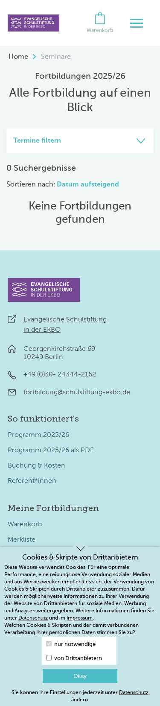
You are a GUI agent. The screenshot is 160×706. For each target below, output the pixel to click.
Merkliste (21, 540)
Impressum (80, 618)
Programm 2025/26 (38, 435)
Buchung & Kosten (36, 465)
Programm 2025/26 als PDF (50, 450)
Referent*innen (32, 481)
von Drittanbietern (74, 658)
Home (18, 57)
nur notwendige (71, 644)
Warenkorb (25, 524)
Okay (79, 676)
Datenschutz (33, 618)
